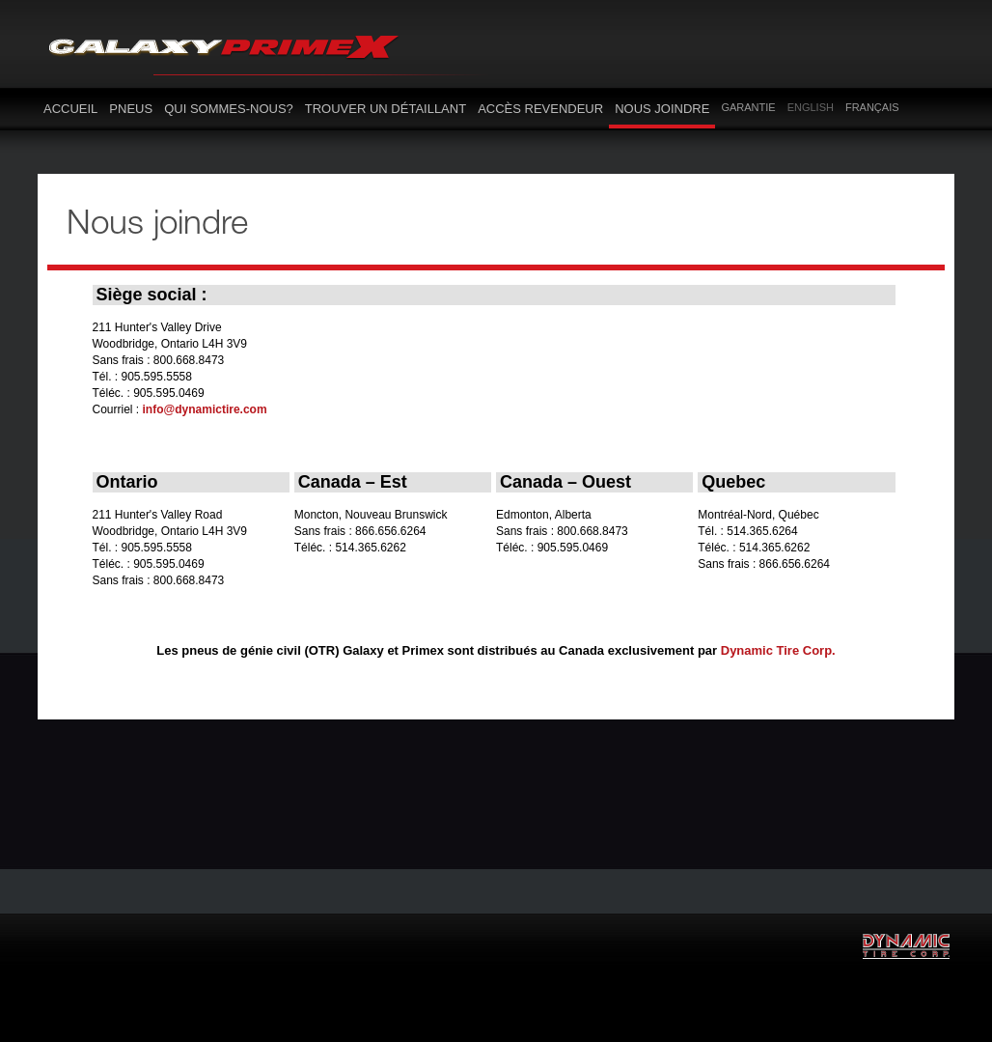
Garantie (748, 107)
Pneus (130, 108)
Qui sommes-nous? (228, 108)
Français (872, 107)
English (810, 107)
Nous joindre (662, 108)
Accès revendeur (540, 108)
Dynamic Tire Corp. (778, 650)
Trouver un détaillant (385, 108)
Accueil (70, 108)
